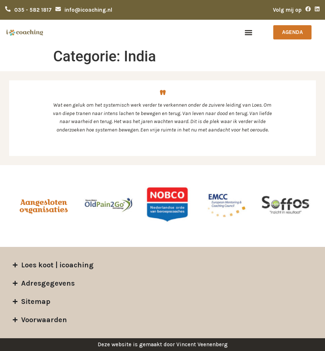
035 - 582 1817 (33, 10)
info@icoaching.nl (88, 10)
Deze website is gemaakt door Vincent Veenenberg (163, 344)
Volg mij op (287, 10)
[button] (249, 32)
